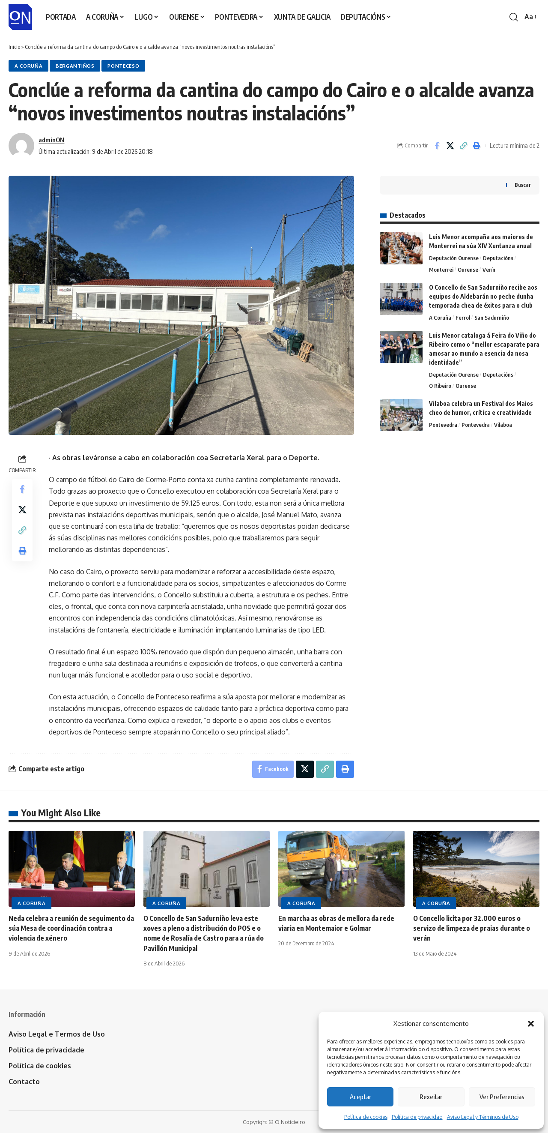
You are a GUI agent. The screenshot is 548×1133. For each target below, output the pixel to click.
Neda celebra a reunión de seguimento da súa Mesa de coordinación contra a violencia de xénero (71, 928)
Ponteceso (123, 66)
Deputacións (498, 258)
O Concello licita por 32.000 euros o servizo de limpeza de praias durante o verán (471, 928)
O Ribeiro (440, 385)
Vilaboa (503, 424)
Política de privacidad (417, 1117)
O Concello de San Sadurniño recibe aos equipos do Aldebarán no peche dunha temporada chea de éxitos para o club (483, 296)
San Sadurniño (491, 317)
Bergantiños (75, 66)
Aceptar (360, 1096)
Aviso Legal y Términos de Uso (482, 1117)
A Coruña (29, 66)
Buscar (523, 185)
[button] (531, 1023)
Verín (488, 269)
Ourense (468, 269)
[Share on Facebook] (437, 146)
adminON (51, 140)
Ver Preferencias (502, 1096)
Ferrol (463, 317)
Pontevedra (443, 424)
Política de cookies (365, 1117)
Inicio (14, 46)
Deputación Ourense (454, 258)
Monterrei (441, 269)
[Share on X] (450, 146)
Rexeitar (431, 1096)
